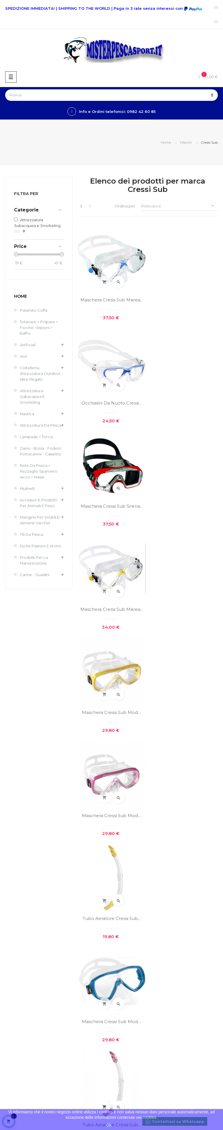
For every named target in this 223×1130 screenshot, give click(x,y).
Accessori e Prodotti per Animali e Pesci (38, 503)
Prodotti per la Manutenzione (34, 560)
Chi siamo (123, 862)
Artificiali (28, 344)
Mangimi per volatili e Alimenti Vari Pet (39, 520)
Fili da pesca (31, 534)
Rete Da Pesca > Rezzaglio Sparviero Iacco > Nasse (38, 471)
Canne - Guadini (34, 574)
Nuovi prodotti (16, 962)
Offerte (9, 971)
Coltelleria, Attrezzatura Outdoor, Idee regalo (40, 373)
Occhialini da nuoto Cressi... (184, 299)
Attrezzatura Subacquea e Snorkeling (32, 396)
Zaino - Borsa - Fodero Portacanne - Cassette (40, 451)
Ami (23, 356)
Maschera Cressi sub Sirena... (111, 402)
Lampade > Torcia (36, 436)
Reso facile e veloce (133, 901)
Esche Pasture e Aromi (40, 546)
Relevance (179, 206)
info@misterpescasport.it (26, 940)
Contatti (121, 892)
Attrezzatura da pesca (40, 425)
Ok (108, 1125)
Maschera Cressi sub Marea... (111, 299)
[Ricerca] (111, 95)
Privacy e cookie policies (137, 882)
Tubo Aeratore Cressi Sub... (111, 608)
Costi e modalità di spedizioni (141, 872)
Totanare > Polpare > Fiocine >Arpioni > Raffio (39, 327)
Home (20, 296)
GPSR (119, 911)
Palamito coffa (33, 310)
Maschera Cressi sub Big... (184, 711)
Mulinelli (27, 488)
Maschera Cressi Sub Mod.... (111, 505)
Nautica (27, 413)
